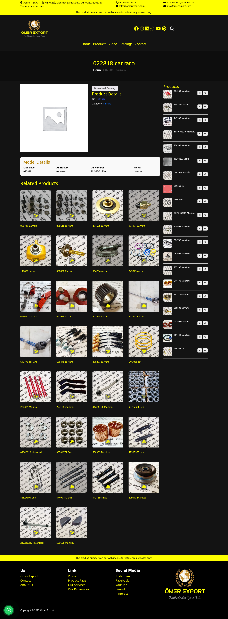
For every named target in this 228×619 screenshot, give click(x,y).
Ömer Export (29, 576)
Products (99, 44)
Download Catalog (104, 88)
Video (113, 44)
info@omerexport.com (178, 6)
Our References (78, 589)
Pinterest (122, 594)
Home (86, 44)
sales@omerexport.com (132, 6)
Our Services (76, 585)
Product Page (77, 580)
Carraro (107, 103)
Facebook (122, 580)
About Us (26, 585)
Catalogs (125, 44)
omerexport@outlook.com (180, 2)
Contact (140, 44)
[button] (8, 610)
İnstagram (123, 576)
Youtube (121, 585)
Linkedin (121, 589)
